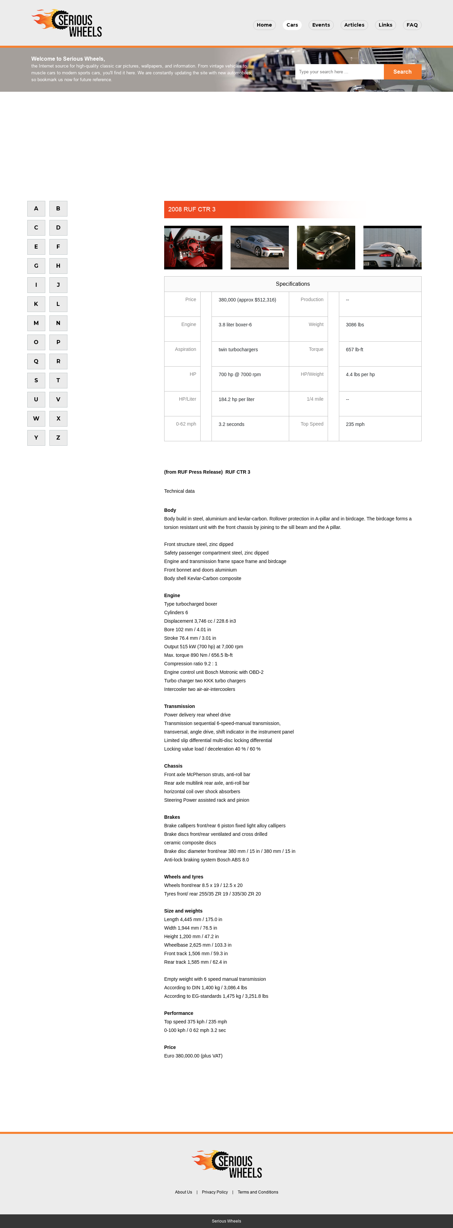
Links (385, 25)
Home (264, 25)
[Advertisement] (226, 143)
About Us (183, 1192)
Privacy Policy (215, 1192)
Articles (354, 25)
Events (321, 25)
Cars (292, 25)
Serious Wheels (226, 1221)
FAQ (412, 25)
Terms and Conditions (258, 1192)
